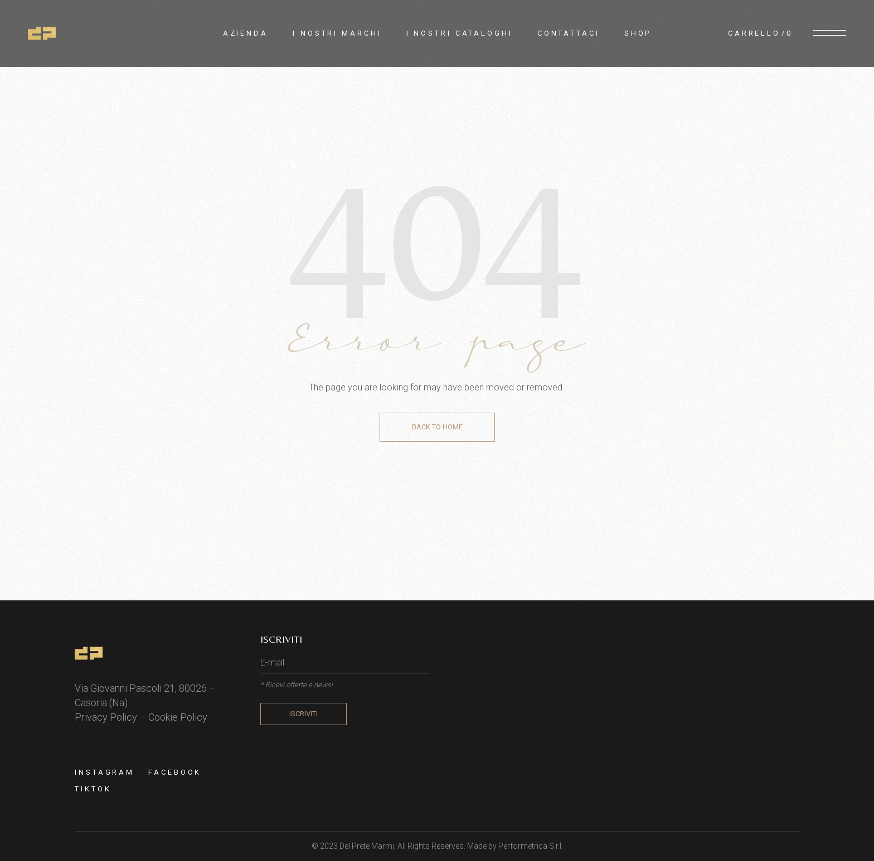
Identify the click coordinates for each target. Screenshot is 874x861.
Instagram (104, 772)
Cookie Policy (177, 717)
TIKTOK (93, 789)
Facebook (174, 772)
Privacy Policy (106, 717)
